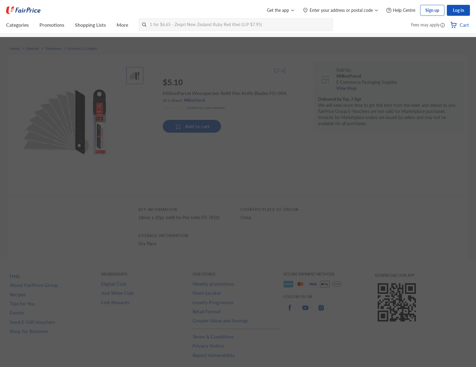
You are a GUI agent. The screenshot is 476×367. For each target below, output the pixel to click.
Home (14, 48)
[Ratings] (194, 107)
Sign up (432, 10)
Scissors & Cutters (82, 48)
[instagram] (321, 311)
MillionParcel (194, 100)
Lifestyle (32, 48)
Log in (458, 10)
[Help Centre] (400, 10)
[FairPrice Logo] (23, 10)
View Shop (346, 88)
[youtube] (305, 311)
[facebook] (290, 311)
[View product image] (135, 75)
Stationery (53, 48)
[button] (442, 25)
